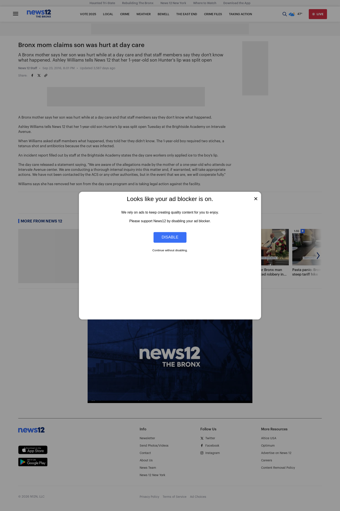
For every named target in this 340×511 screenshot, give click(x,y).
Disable (170, 237)
